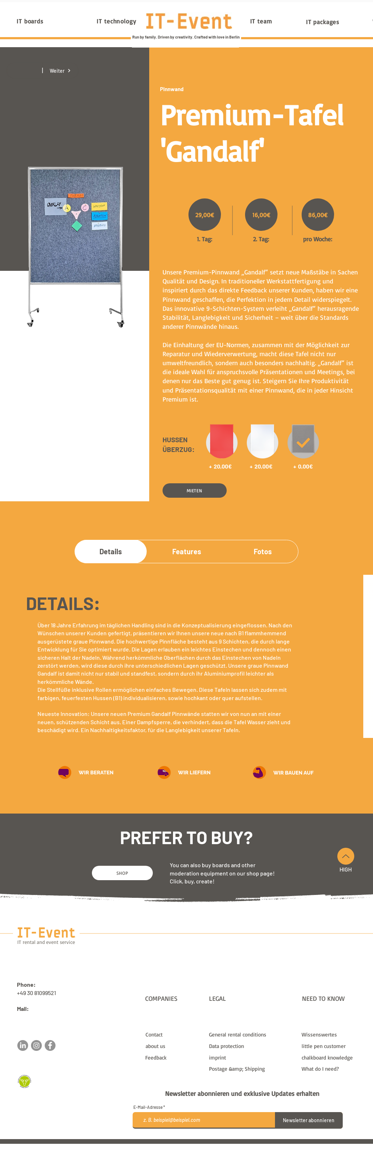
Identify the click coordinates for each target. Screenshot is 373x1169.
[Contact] (174, 1034)
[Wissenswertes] (330, 1034)
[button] (195, 490)
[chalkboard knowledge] (330, 1057)
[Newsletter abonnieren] (309, 1120)
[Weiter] (60, 70)
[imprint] (251, 1057)
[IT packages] (323, 21)
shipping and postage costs (248, 1146)
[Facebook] (50, 1045)
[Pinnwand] (185, 89)
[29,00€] (204, 214)
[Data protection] (251, 1046)
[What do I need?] (330, 1068)
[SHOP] (122, 873)
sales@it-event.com (42, 1016)
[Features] (186, 551)
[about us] (174, 1046)
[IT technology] (116, 21)
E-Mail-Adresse (148, 1107)
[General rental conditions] (251, 1034)
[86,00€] (318, 214)
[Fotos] (262, 551)
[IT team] (261, 21)
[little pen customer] (330, 1046)
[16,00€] (261, 214)
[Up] (345, 856)
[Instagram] (36, 1045)
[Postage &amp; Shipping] (251, 1068)
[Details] (110, 551)
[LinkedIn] (22, 1045)
